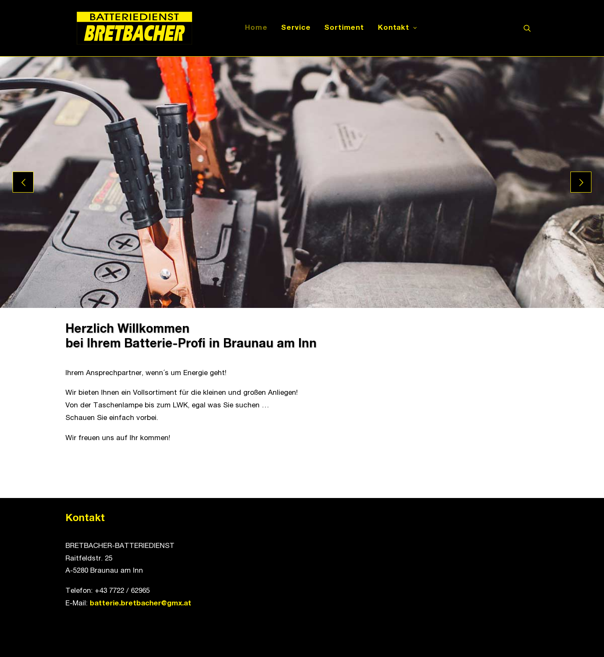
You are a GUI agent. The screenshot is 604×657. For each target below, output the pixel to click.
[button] (531, 28)
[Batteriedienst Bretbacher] (123, 28)
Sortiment (339, 28)
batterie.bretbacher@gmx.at (140, 603)
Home (251, 28)
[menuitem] (251, 28)
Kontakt (392, 28)
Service (290, 28)
